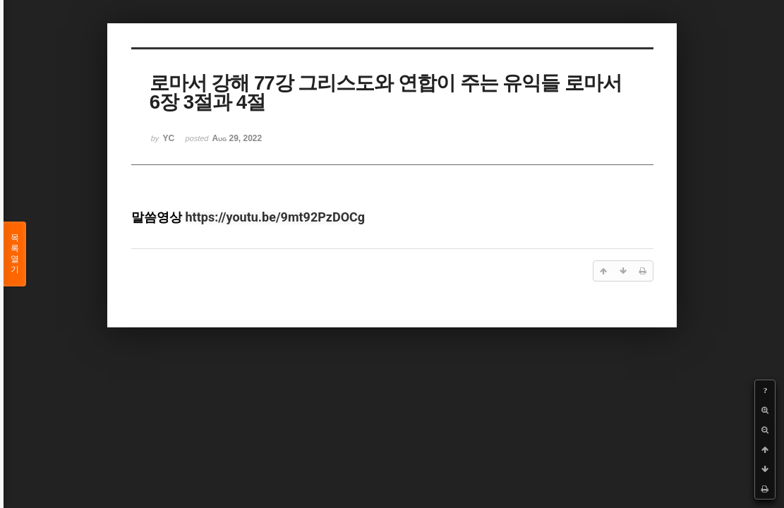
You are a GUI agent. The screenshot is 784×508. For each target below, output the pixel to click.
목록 (15, 254)
